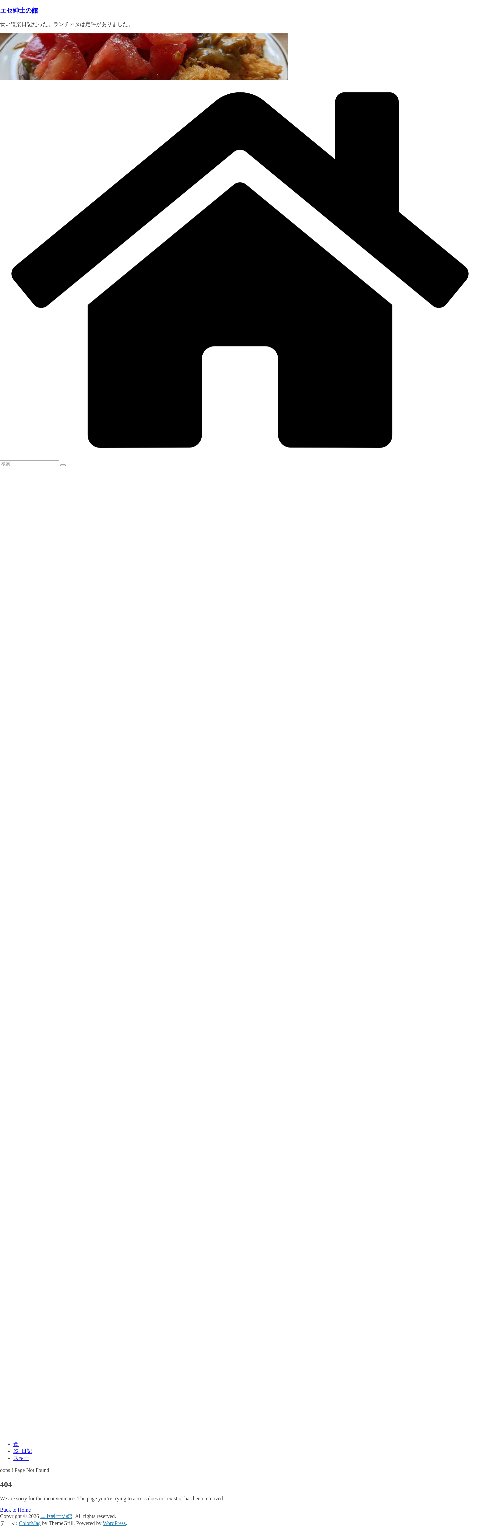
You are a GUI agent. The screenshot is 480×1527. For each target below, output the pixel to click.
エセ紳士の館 (19, 10)
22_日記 (22, 1451)
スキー (21, 1458)
